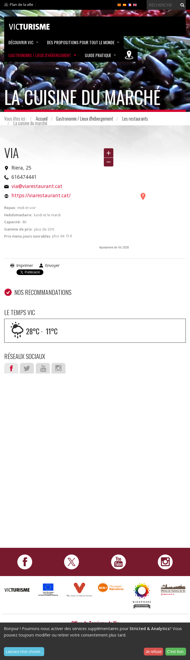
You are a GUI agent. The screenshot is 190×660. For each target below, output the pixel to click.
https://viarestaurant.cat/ (41, 195)
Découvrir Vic (20, 42)
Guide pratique (98, 55)
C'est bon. (176, 651)
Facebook (11, 368)
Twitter (27, 368)
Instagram (58, 368)
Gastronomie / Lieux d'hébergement (39, 55)
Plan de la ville (21, 4)
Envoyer (52, 265)
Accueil (42, 118)
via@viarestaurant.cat (36, 186)
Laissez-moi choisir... (24, 651)
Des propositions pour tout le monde (81, 42)
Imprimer (24, 265)
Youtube (43, 368)
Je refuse (154, 651)
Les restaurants (135, 118)
